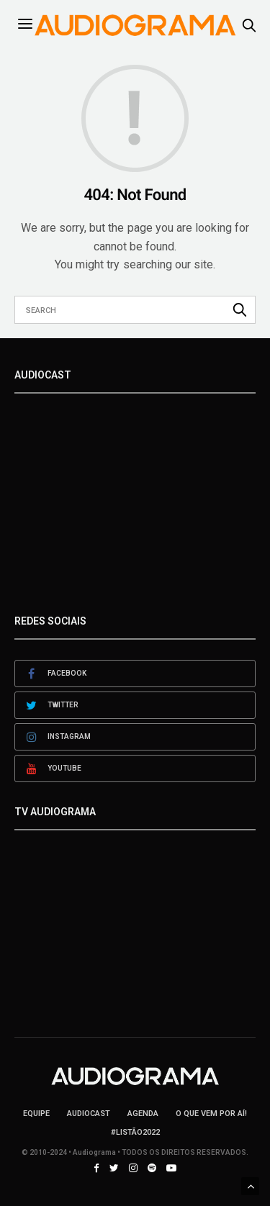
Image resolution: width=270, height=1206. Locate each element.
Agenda (142, 1113)
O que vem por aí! (211, 1113)
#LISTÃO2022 (135, 1132)
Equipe (36, 1113)
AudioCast (88, 1113)
